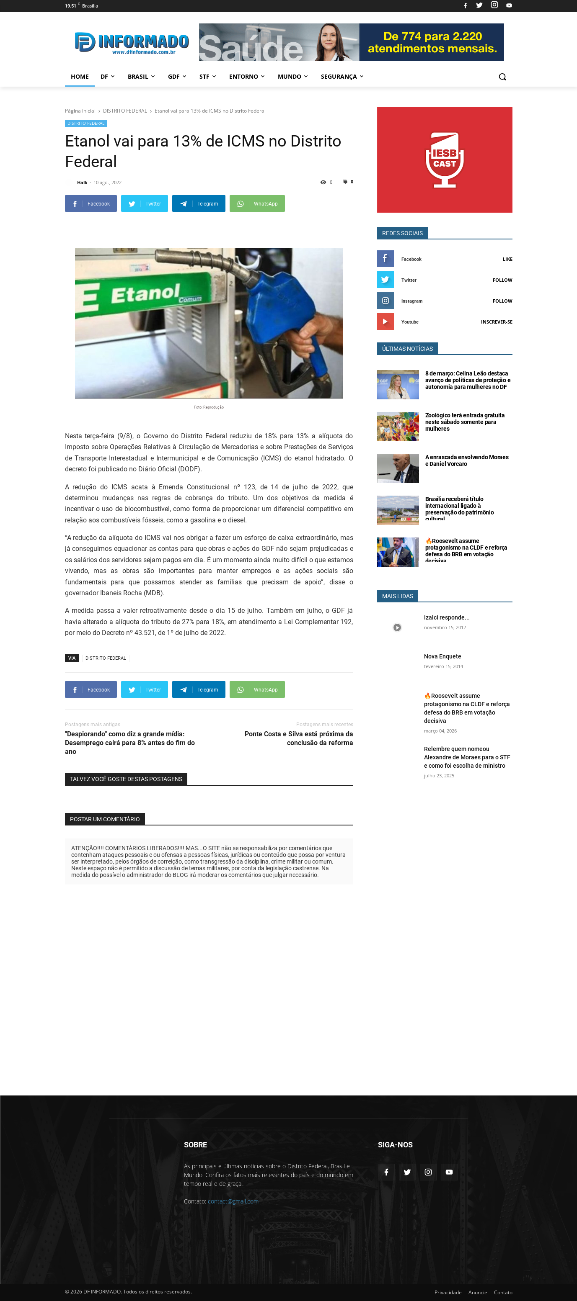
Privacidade (448, 1292)
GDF (178, 76)
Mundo (293, 76)
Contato (503, 1292)
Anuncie (477, 1292)
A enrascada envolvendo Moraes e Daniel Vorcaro (467, 460)
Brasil (142, 76)
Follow (502, 280)
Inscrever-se (496, 322)
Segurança (343, 76)
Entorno (247, 76)
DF (108, 76)
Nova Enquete (442, 656)
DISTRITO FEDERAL (85, 123)
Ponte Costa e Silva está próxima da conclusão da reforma (299, 738)
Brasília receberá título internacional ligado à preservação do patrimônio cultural (459, 509)
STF (208, 76)
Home (80, 76)
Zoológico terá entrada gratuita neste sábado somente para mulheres (465, 422)
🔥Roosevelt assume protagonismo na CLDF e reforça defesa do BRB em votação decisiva (466, 550)
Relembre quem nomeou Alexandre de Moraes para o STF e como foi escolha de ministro (467, 757)
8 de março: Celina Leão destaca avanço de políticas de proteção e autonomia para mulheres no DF (468, 380)
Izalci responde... (447, 617)
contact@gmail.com (233, 1201)
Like (507, 259)
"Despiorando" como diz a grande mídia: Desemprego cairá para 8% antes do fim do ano (130, 743)
